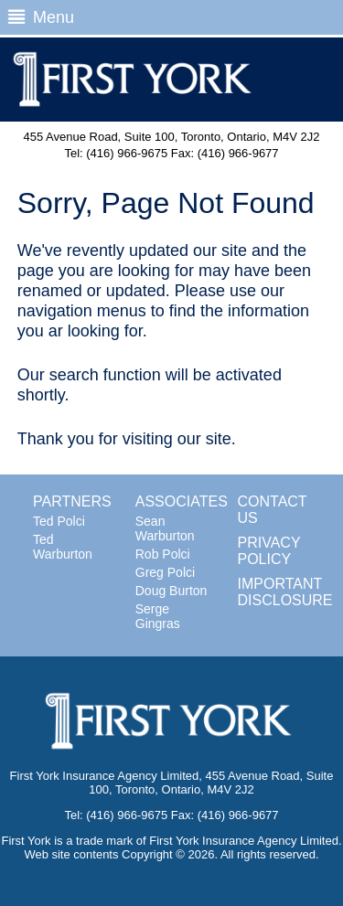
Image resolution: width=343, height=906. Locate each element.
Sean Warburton (165, 528)
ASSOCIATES (181, 501)
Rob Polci (162, 554)
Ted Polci (59, 521)
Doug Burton (171, 590)
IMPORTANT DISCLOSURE (285, 592)
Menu (40, 17)
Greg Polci (165, 572)
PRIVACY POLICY (269, 551)
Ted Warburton (62, 546)
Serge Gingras (157, 616)
